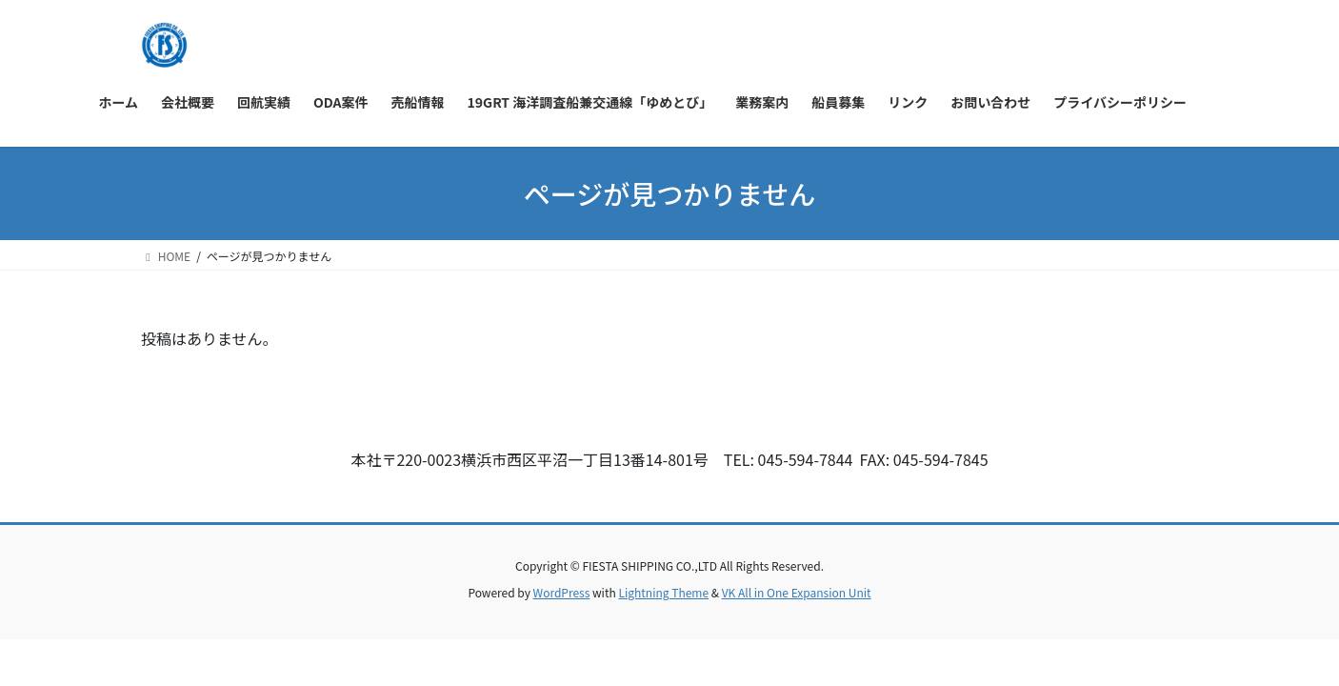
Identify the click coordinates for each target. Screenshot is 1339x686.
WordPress (561, 592)
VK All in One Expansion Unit (796, 592)
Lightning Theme (663, 592)
